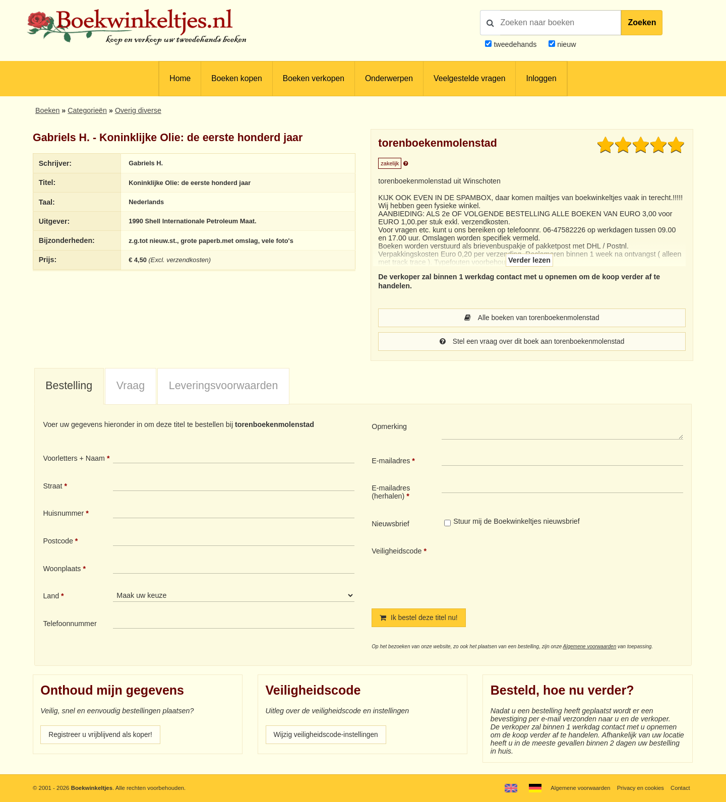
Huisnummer (63, 514)
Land (51, 597)
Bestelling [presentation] (68, 387)
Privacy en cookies (639, 788)
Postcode (58, 542)
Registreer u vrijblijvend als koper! (102, 736)
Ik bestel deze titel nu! (420, 619)
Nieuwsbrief (390, 525)
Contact (680, 788)
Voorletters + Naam (74, 459)
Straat (52, 487)
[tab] (69, 387)
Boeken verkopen (313, 78)
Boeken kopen (236, 78)
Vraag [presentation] (130, 387)
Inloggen (541, 78)
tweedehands (515, 44)
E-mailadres (391, 462)
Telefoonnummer (69, 625)
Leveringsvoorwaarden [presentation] (223, 387)
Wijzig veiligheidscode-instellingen (328, 736)
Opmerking (389, 427)
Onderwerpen (389, 78)
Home (180, 78)
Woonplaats (62, 570)
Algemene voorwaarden (590, 648)
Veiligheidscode (396, 552)
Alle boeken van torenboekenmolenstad (532, 318)
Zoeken (642, 22)
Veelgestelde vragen (469, 78)
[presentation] (525, 570)
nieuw (565, 44)
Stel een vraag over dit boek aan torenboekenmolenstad (532, 342)
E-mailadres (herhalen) (391, 493)
